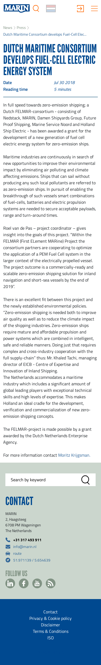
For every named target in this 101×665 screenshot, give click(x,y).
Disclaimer (50, 625)
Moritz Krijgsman (73, 455)
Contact (50, 612)
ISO (50, 638)
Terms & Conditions (50, 631)
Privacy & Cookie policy (50, 618)
